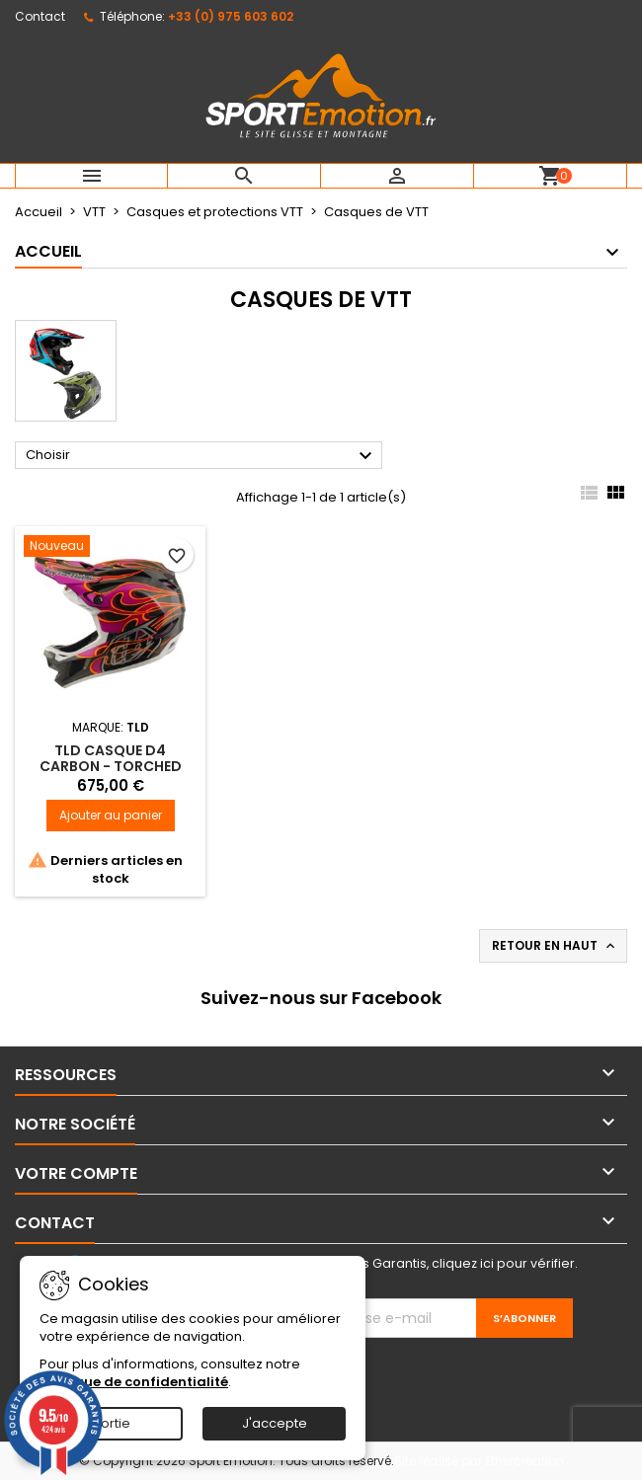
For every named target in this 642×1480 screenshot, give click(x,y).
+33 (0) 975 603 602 (230, 16)
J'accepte (274, 1423)
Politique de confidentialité (134, 1381)
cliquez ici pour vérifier (503, 1263)
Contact (40, 16)
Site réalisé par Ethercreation (479, 1460)
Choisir (201, 456)
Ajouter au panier (110, 815)
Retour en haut (555, 946)
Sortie (111, 1423)
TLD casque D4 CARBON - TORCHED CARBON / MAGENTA (110, 766)
